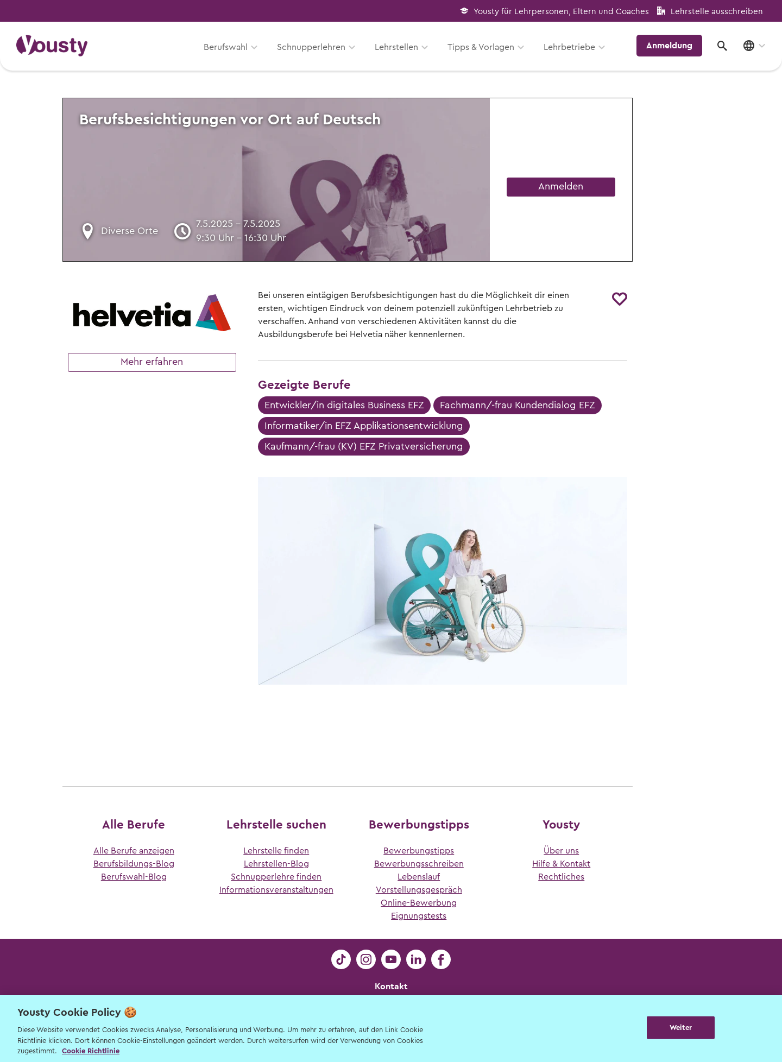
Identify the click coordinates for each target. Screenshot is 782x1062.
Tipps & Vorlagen (480, 47)
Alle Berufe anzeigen (133, 850)
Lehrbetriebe (569, 47)
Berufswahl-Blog (134, 877)
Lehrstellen (396, 47)
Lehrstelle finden (276, 850)
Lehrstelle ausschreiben (717, 12)
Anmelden (560, 186)
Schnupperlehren (311, 47)
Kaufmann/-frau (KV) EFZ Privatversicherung (363, 446)
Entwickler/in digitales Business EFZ (344, 405)
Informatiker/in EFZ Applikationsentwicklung (363, 426)
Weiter (681, 1027)
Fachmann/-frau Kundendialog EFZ (517, 405)
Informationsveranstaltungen (276, 890)
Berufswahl (226, 47)
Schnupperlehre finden (276, 877)
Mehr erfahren (152, 361)
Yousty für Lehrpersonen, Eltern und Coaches (561, 12)
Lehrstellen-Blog (276, 863)
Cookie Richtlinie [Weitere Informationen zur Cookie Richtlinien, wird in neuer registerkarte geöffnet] (90, 1050)
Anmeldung (669, 45)
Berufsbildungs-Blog (133, 863)
